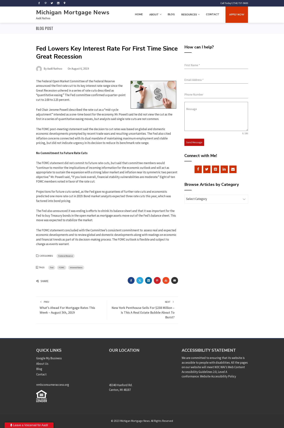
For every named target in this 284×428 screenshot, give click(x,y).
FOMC (61, 267)
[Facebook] (198, 169)
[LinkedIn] (224, 169)
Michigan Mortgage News (72, 12)
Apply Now (236, 14)
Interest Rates (76, 267)
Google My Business (49, 358)
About (155, 14)
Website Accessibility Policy (218, 376)
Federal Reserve (65, 256)
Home (139, 14)
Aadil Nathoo (43, 18)
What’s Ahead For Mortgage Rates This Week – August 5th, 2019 (71, 307)
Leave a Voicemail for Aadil (29, 425)
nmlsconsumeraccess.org (52, 385)
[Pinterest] (215, 169)
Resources (190, 14)
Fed (51, 267)
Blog (171, 14)
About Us (42, 364)
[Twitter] (206, 169)
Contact (212, 14)
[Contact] (233, 169)
